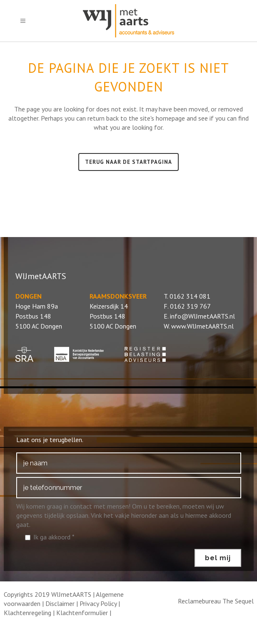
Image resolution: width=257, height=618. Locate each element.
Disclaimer (60, 603)
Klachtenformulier (82, 612)
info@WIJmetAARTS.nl (202, 316)
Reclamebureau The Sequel (216, 601)
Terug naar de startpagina (128, 162)
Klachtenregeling (27, 612)
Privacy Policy (98, 603)
